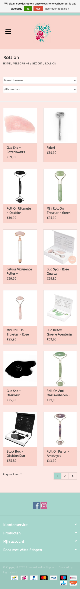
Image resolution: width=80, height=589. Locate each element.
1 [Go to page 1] (57, 476)
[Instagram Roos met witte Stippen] (44, 505)
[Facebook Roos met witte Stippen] (36, 505)
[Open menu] (8, 31)
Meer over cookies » (57, 8)
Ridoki (51, 148)
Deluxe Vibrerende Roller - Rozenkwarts (19, 272)
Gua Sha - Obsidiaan (14, 393)
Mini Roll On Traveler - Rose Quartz (18, 332)
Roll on (50, 63)
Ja (27, 8)
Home (6, 63)
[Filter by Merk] (40, 89)
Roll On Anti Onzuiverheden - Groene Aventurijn (59, 393)
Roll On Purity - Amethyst (58, 454)
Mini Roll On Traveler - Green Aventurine (58, 211)
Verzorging (21, 63)
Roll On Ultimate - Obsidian (19, 211)
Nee (38, 8)
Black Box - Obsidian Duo (16, 454)
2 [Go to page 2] (65, 476)
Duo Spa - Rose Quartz (58, 272)
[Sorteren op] (40, 80)
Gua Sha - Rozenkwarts (16, 150)
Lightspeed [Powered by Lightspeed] (10, 572)
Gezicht (37, 63)
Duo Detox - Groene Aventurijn (59, 332)
